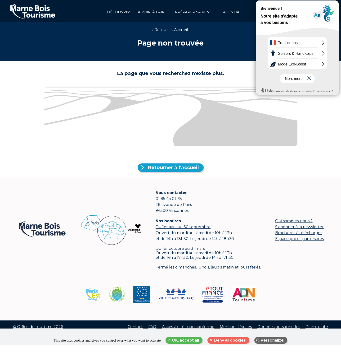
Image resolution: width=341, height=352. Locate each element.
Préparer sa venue (195, 12)
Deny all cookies (230, 340)
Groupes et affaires (321, 11)
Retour (161, 33)
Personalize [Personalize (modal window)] (272, 340)
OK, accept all (185, 340)
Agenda (231, 12)
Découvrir (118, 12)
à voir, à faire (152, 12)
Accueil (181, 33)
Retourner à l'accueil (173, 171)
